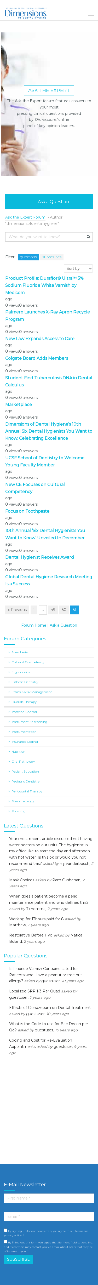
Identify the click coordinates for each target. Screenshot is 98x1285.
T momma (35, 908)
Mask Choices (21, 880)
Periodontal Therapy (26, 791)
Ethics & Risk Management (31, 692)
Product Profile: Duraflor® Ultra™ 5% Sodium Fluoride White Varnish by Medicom (44, 285)
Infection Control (24, 712)
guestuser (50, 981)
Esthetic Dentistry (24, 682)
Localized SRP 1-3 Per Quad (34, 991)
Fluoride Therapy (24, 702)
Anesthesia (19, 652)
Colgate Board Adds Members (36, 358)
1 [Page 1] (34, 609)
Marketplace (18, 404)
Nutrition (18, 751)
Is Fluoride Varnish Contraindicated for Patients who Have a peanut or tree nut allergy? (45, 975)
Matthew (17, 925)
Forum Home (33, 625)
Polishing (18, 811)
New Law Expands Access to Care (39, 338)
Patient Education (25, 771)
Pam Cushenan (66, 880)
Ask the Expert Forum (25, 217)
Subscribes (51, 257)
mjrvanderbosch (74, 863)
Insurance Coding (24, 742)
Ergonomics (20, 672)
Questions (28, 257)
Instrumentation (24, 732)
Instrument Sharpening (29, 722)
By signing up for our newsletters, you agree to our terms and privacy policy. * (46, 1233)
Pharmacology (22, 801)
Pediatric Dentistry (25, 781)
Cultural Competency (27, 662)
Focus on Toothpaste (27, 511)
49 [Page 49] (53, 609)
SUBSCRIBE (18, 1259)
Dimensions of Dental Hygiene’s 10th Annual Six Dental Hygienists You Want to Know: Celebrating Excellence (48, 431)
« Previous (17, 609)
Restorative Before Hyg (31, 935)
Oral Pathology (23, 761)
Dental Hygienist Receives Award (39, 557)
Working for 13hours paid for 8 (36, 919)
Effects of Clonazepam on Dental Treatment (50, 1007)
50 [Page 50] (64, 609)
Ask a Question (49, 201)
